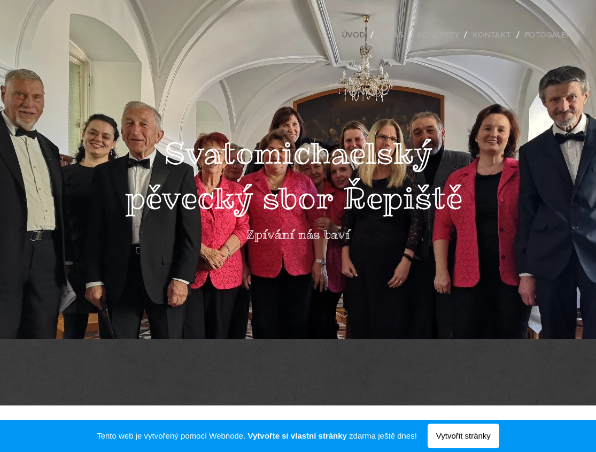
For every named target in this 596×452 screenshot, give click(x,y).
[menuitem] (357, 34)
